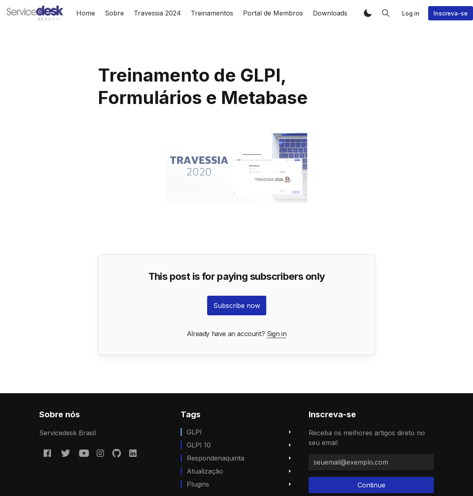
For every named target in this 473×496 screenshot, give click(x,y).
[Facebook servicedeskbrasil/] (47, 452)
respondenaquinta (215, 458)
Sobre (114, 13)
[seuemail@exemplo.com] (371, 462)
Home (85, 13)
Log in (411, 13)
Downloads (330, 13)
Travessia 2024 (157, 13)
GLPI (194, 432)
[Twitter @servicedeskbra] (65, 452)
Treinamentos (212, 13)
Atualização (205, 471)
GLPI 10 (199, 445)
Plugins (198, 484)
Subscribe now (236, 305)
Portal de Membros (273, 13)
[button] (367, 13)
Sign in (276, 334)
